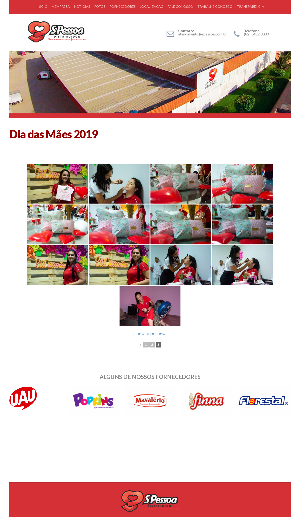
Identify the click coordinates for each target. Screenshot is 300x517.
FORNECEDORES (123, 6)
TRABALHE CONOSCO (214, 6)
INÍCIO (42, 6)
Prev (15, 401)
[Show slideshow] (149, 334)
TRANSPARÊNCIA (250, 6)
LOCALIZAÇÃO (152, 6)
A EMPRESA (61, 6)
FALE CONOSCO (180, 6)
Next (284, 401)
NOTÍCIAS (82, 6)
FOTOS (99, 6)
